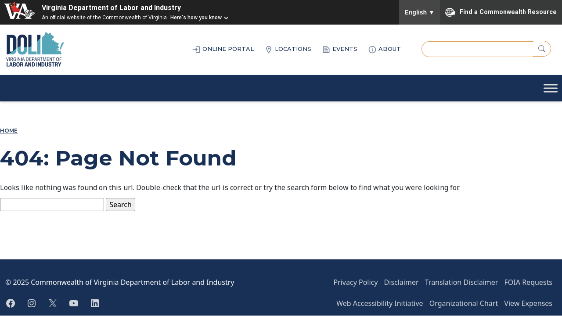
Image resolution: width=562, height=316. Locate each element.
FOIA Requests (528, 282)
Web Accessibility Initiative (379, 303)
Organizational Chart (463, 303)
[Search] (542, 49)
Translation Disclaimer (461, 282)
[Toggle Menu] (551, 88)
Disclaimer (401, 282)
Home (9, 130)
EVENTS (339, 49)
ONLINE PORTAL (223, 49)
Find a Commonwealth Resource (501, 12)
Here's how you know (196, 17)
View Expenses (528, 303)
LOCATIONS (287, 49)
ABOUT (384, 49)
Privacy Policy (355, 282)
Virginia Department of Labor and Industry (111, 8)
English (419, 12)
